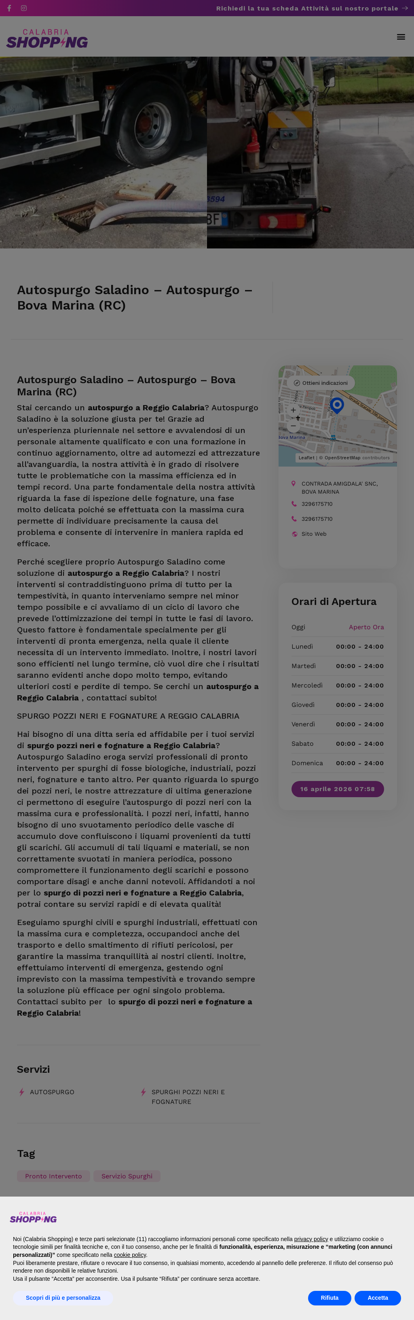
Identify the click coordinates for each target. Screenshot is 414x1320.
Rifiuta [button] (330, 1298)
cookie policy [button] (130, 1255)
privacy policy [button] (311, 1239)
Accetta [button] (378, 1298)
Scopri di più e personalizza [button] (63, 1298)
